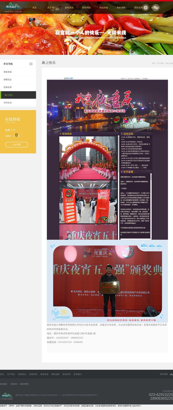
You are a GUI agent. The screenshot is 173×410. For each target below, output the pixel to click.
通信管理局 (24, 384)
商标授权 (121, 7)
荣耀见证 (8, 79)
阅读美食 (103, 7)
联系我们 (78, 374)
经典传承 (8, 87)
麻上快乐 (9, 95)
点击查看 (16, 144)
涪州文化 (8, 102)
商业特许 (14, 384)
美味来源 (8, 72)
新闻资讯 (69, 7)
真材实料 (138, 7)
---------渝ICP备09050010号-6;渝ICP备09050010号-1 (77, 395)
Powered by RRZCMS (48, 395)
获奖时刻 (86, 7)
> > (162, 63)
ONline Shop (10, 122)
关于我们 (52, 7)
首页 (34, 7)
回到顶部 (166, 374)
